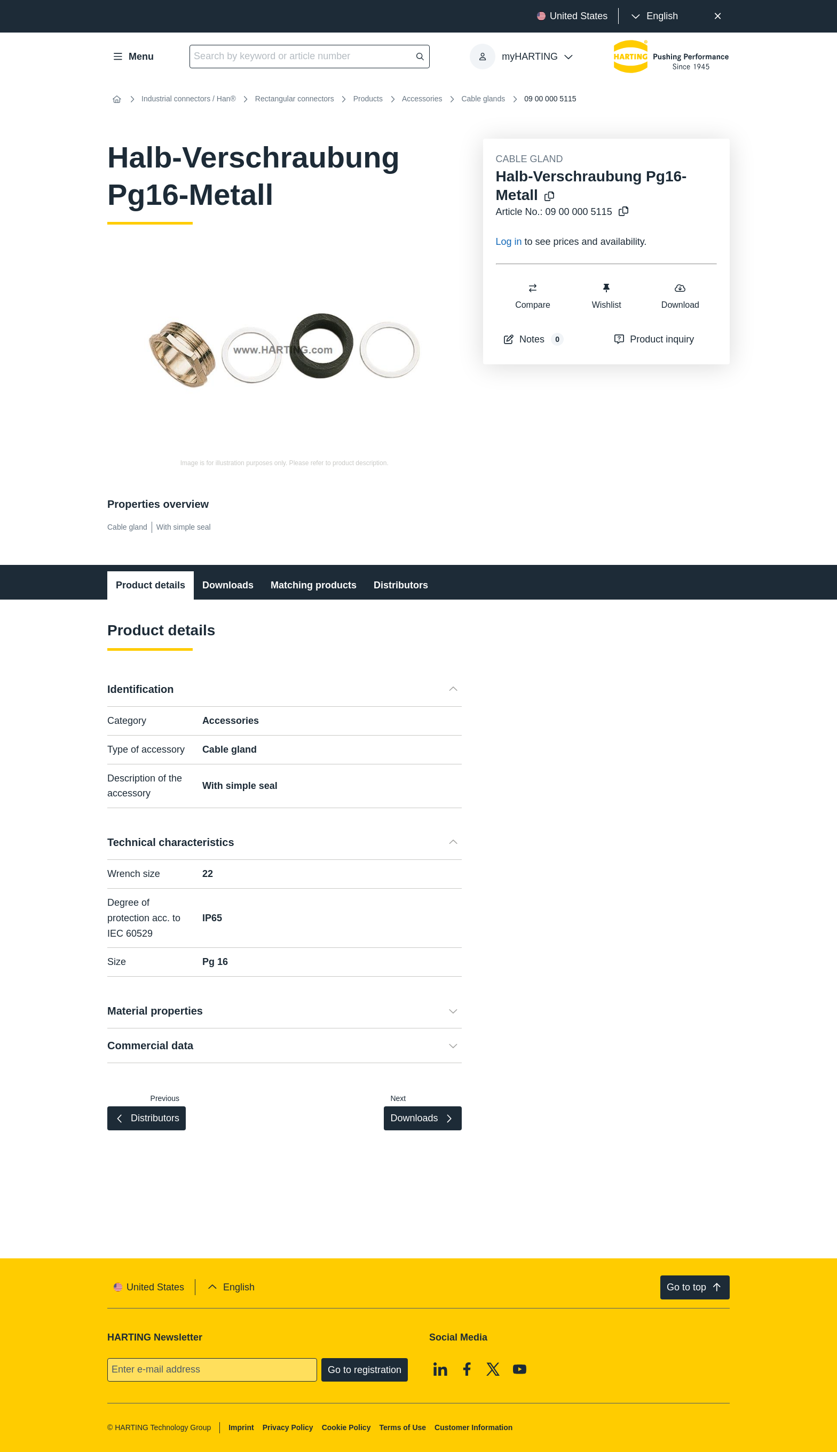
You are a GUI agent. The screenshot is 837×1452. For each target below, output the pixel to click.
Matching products (314, 585)
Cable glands (483, 98)
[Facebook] (467, 1369)
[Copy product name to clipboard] (547, 197)
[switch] (533, 288)
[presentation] (653, 16)
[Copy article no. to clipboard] (621, 212)
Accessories (422, 98)
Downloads (228, 585)
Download (680, 295)
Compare (532, 295)
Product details (150, 585)
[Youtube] (520, 1369)
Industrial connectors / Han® (188, 98)
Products (368, 98)
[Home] (117, 99)
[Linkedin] (440, 1369)
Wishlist (606, 295)
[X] (493, 1369)
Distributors (401, 585)
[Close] (718, 16)
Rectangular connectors (294, 98)
